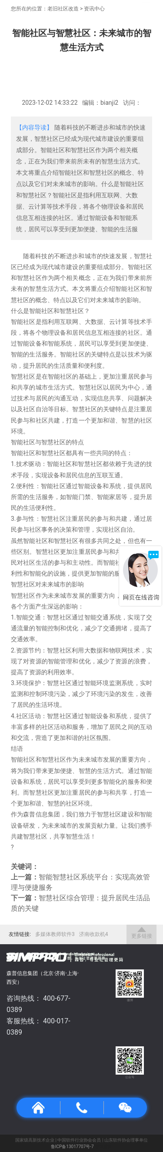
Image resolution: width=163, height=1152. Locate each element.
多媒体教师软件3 (55, 934)
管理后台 (103, 1146)
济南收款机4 (93, 934)
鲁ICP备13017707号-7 (72, 1146)
